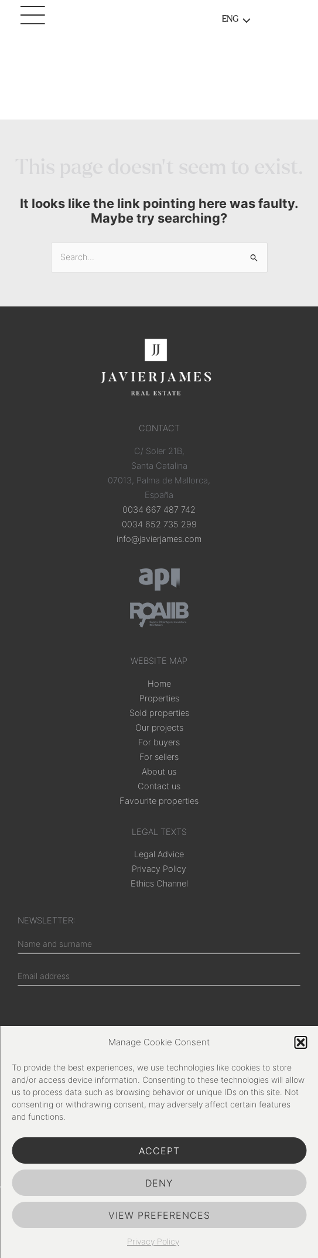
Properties (159, 698)
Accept (159, 1151)
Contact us (159, 786)
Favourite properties (159, 801)
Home (159, 684)
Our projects (159, 727)
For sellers (159, 757)
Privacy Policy (153, 1241)
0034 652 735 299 (159, 524)
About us (159, 771)
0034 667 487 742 (159, 509)
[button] (300, 1042)
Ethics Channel (159, 883)
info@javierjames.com (159, 539)
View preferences (159, 1215)
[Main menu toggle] (35, 20)
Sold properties (159, 713)
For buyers (159, 742)
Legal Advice (159, 854)
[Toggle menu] (243, 22)
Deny (159, 1183)
